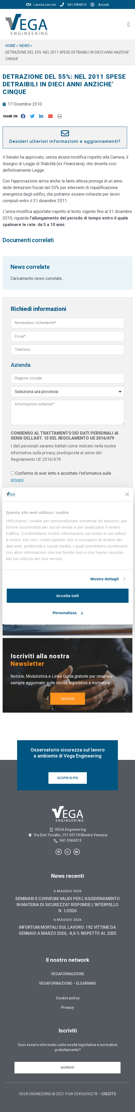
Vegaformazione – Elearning (67, 983)
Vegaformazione (67, 974)
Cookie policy (67, 998)
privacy (17, 479)
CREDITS (108, 1094)
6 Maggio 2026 (68, 891)
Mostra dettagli (104, 579)
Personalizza (68, 612)
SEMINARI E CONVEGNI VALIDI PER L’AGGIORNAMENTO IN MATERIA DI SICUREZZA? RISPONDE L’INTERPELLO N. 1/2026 (67, 904)
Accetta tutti (67, 595)
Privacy (67, 1007)
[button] (11, 116)
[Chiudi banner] (127, 494)
